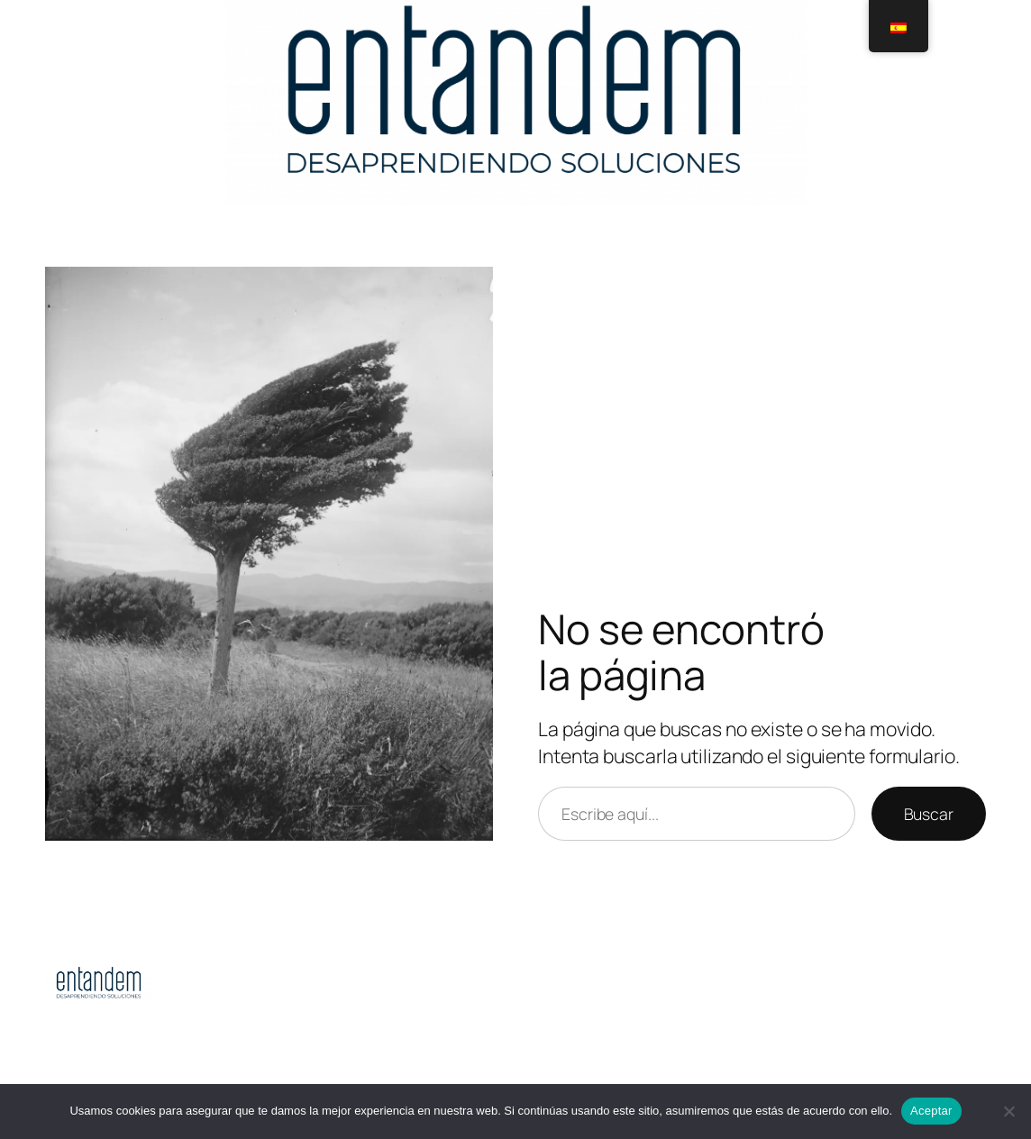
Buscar (928, 814)
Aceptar (931, 1110)
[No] (1008, 1111)
